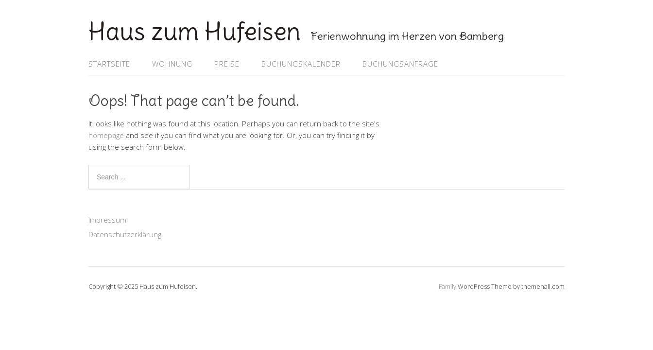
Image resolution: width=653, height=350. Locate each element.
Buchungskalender (301, 64)
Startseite (109, 64)
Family (447, 286)
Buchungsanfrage (400, 64)
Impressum (107, 220)
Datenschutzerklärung (124, 234)
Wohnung (172, 64)
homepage (106, 135)
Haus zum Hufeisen (194, 31)
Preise (227, 64)
